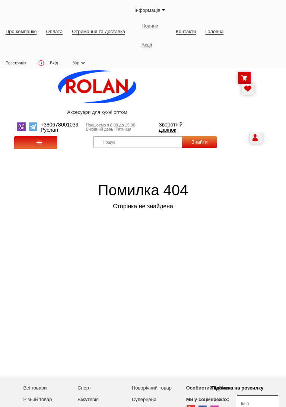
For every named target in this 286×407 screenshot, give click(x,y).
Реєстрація (16, 63)
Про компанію (21, 31)
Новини (150, 26)
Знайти (199, 142)
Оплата (54, 31)
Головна (214, 31)
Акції (147, 45)
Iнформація (149, 10)
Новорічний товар (152, 388)
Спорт (84, 388)
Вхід (48, 63)
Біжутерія (88, 399)
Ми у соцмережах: (207, 399)
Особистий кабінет (208, 388)
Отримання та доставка (98, 31)
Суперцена (144, 399)
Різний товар (37, 399)
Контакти (186, 31)
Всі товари (35, 388)
